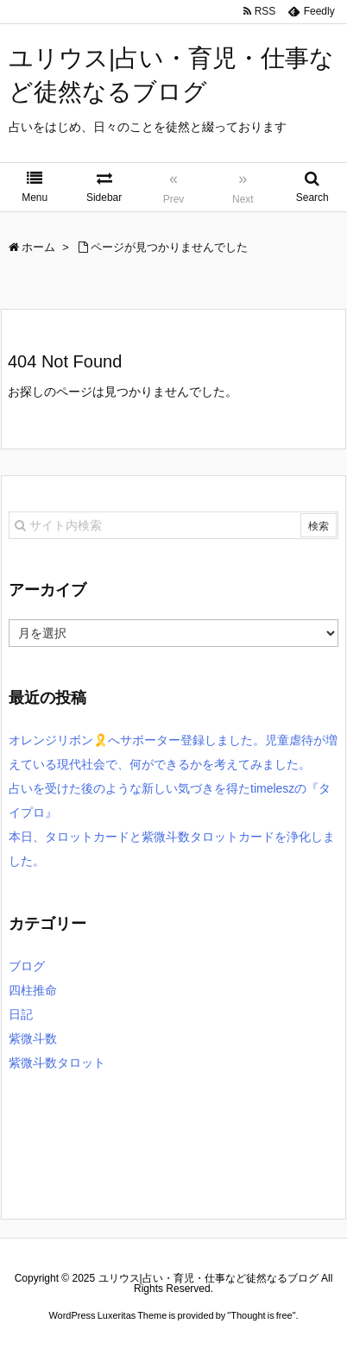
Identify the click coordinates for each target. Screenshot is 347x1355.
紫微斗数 (33, 1038)
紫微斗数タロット (57, 1063)
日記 (21, 1014)
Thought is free (261, 1315)
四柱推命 (33, 990)
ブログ (27, 966)
